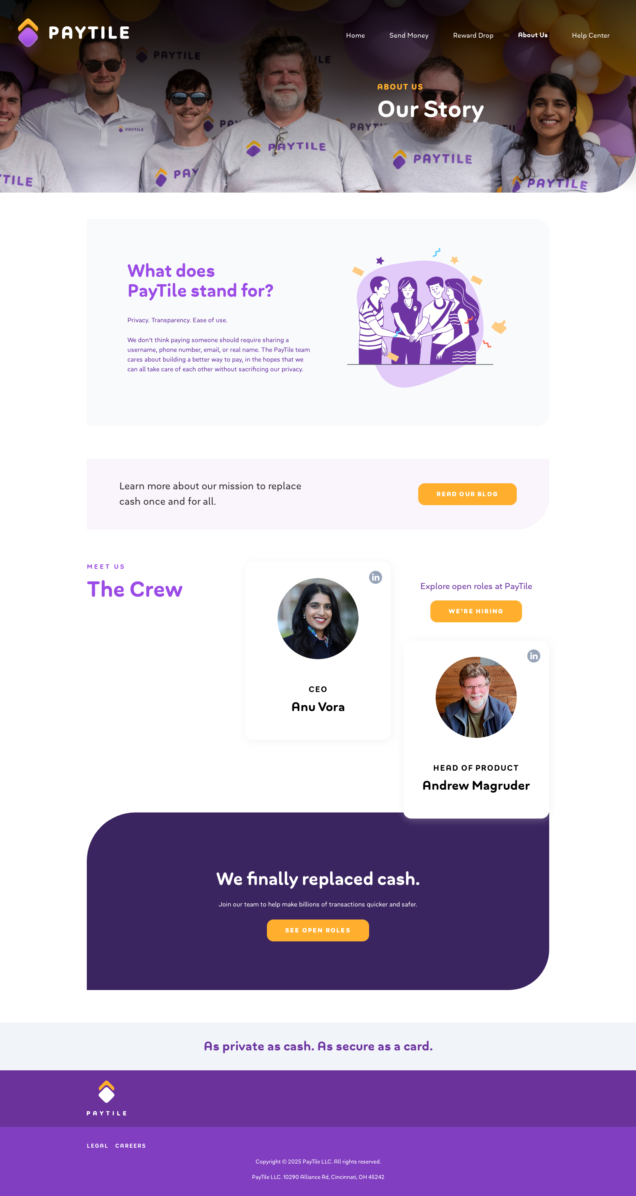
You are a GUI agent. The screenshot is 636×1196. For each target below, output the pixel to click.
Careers (130, 1146)
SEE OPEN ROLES (318, 930)
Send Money (409, 35)
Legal (98, 1146)
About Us (533, 35)
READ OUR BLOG (467, 494)
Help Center (591, 35)
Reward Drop (473, 35)
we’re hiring (476, 611)
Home (355, 35)
